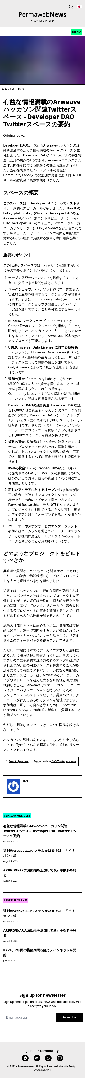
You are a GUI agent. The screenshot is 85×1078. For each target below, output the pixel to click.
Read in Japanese (19, 761)
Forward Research (22, 504)
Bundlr (72, 208)
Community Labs (39, 378)
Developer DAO (15, 145)
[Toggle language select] (79, 6)
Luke (7, 213)
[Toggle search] (71, 6)
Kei (23, 88)
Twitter (61, 761)
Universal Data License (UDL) (53, 352)
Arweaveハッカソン (58, 145)
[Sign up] (69, 1017)
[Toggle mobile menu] (76, 32)
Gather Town (18, 325)
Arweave (71, 761)
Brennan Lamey (48, 468)
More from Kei (15, 900)
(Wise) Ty (41, 213)
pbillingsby (22, 213)
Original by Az (14, 135)
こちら (54, 739)
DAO (54, 761)
